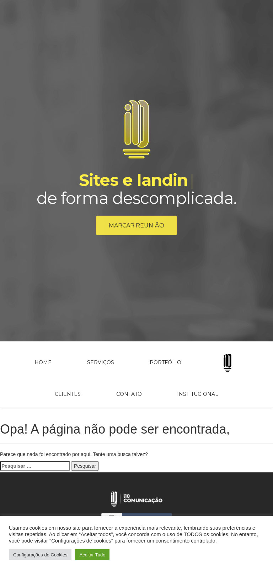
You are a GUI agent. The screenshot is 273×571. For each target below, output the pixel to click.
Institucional (197, 394)
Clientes (68, 394)
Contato (129, 394)
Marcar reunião (136, 226)
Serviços (100, 362)
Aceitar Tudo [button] (92, 554)
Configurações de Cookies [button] (40, 554)
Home (43, 362)
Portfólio (165, 362)
